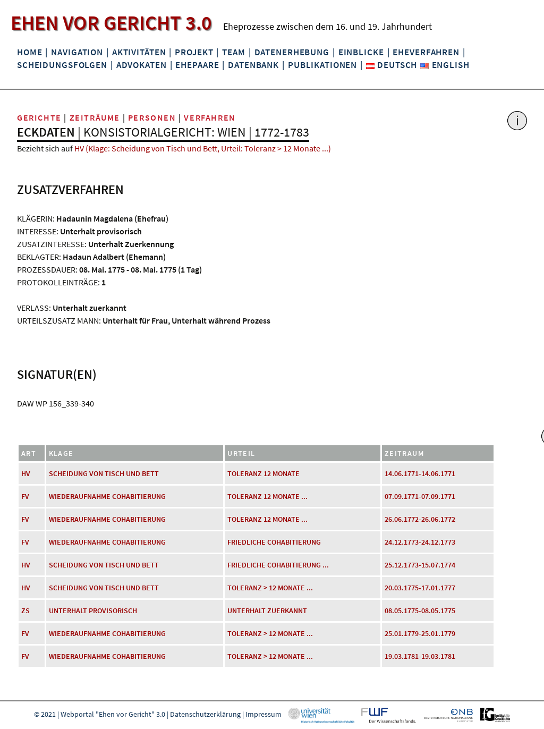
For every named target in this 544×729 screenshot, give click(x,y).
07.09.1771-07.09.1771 (420, 496)
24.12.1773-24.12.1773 (420, 542)
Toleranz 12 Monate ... (267, 496)
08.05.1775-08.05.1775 (420, 610)
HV (25, 473)
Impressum (263, 714)
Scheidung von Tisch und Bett (104, 473)
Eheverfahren (426, 52)
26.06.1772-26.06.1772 (420, 519)
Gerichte (39, 117)
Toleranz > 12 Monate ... (270, 587)
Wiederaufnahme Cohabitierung (107, 496)
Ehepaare (197, 65)
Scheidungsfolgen (62, 65)
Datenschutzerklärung (205, 714)
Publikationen (322, 65)
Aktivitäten (139, 52)
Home (29, 52)
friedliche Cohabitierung (274, 542)
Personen (152, 117)
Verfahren (209, 117)
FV (25, 496)
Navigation (77, 52)
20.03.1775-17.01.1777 (420, 587)
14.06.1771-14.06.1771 (420, 473)
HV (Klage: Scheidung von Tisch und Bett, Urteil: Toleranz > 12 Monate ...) (202, 148)
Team (233, 52)
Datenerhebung (291, 52)
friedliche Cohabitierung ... (278, 565)
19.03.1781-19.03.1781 (420, 656)
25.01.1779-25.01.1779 (420, 633)
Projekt (194, 52)
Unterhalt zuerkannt (267, 610)
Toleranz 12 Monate (263, 473)
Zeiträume (95, 117)
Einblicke (361, 52)
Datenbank (253, 65)
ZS (25, 610)
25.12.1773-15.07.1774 (420, 565)
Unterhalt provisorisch (93, 610)
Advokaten (141, 65)
